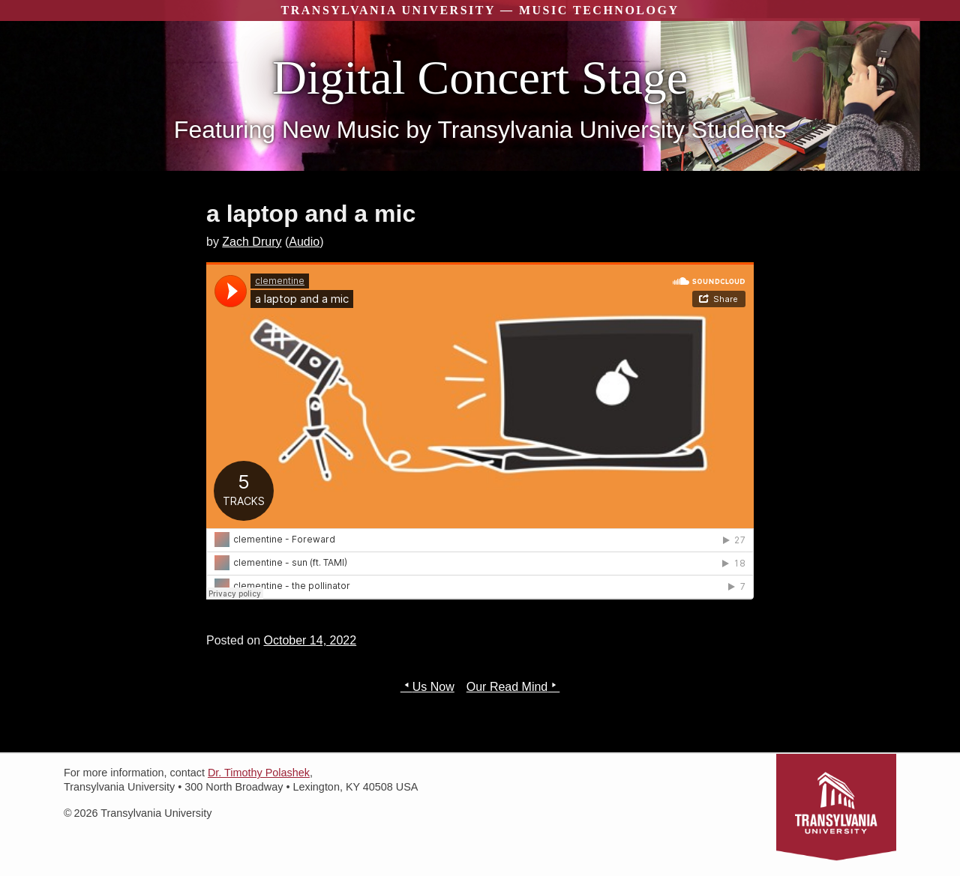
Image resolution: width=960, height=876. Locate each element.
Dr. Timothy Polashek (259, 773)
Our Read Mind (507, 686)
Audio (304, 241)
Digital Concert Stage (480, 77)
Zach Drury (251, 241)
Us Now (433, 686)
